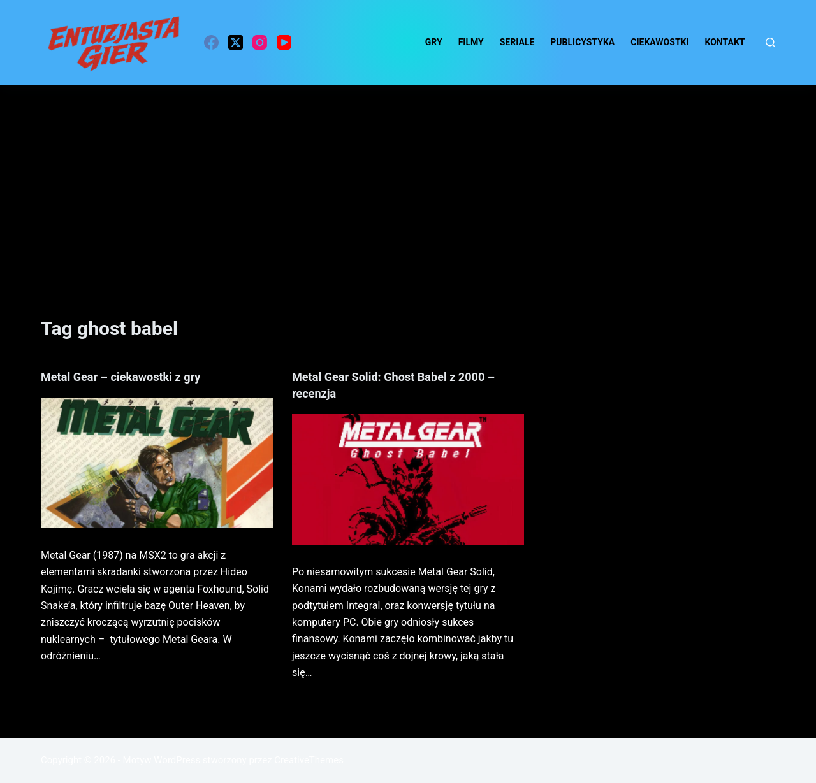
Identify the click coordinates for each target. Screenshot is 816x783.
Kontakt (725, 42)
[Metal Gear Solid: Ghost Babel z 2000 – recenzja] (408, 479)
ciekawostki (659, 42)
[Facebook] (211, 42)
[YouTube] (284, 42)
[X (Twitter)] (235, 42)
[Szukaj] (770, 42)
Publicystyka (582, 42)
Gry (433, 42)
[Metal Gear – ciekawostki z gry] (157, 463)
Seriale (517, 42)
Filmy (471, 42)
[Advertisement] (408, 180)
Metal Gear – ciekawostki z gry (129, 376)
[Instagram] (259, 42)
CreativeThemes (309, 760)
